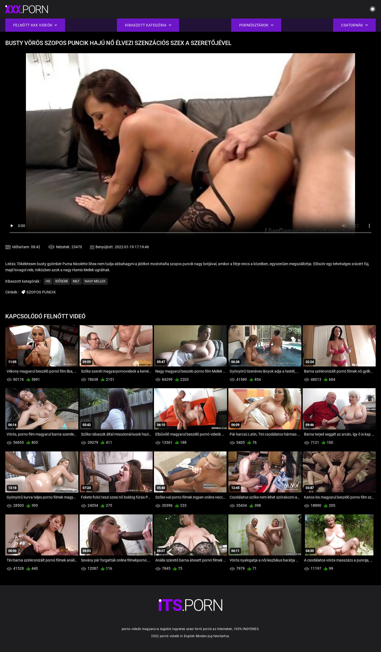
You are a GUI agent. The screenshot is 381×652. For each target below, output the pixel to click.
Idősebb (61, 281)
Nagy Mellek (95, 281)
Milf (76, 281)
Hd (48, 281)
